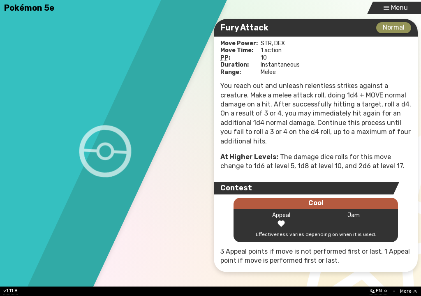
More (409, 291)
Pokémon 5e (29, 8)
